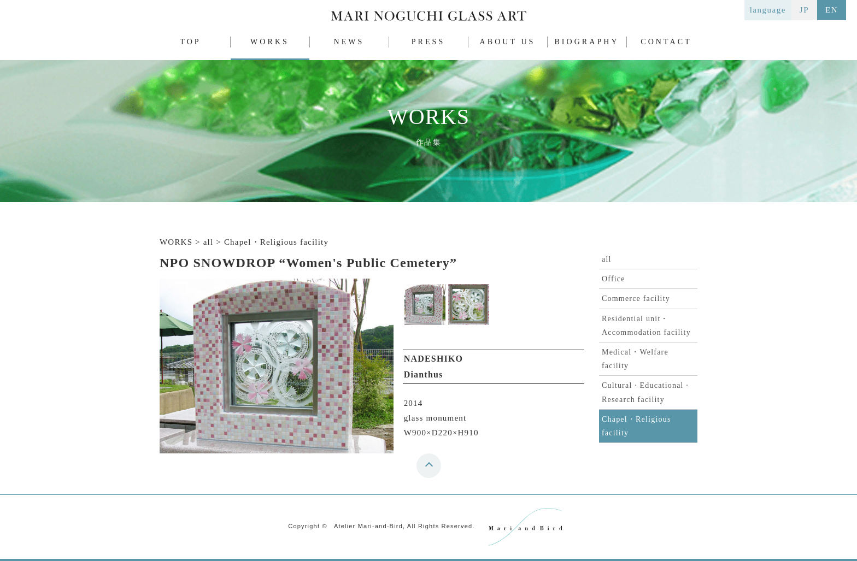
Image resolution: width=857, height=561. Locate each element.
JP (804, 9)
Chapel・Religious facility (636, 426)
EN (831, 9)
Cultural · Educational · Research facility (645, 392)
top (431, 469)
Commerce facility (636, 298)
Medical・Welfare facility (635, 359)
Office (613, 279)
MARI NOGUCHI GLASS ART (428, 18)
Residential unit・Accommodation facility (646, 325)
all (607, 259)
